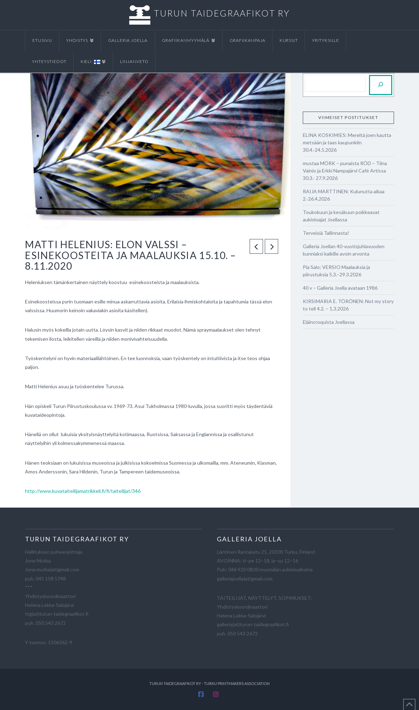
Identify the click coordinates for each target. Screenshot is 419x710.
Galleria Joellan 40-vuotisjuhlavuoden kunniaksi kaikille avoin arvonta (343, 250)
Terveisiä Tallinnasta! (326, 233)
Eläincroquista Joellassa (329, 322)
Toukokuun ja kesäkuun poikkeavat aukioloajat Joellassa (341, 215)
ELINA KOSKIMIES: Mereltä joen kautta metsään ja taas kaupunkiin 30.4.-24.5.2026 (347, 142)
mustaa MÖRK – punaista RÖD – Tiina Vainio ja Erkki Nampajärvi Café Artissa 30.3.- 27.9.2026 (345, 170)
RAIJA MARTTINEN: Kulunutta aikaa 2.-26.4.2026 (343, 195)
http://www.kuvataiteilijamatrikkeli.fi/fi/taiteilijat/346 (82, 491)
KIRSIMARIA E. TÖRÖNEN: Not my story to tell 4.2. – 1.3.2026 (348, 305)
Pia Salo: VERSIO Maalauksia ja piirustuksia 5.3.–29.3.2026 (336, 270)
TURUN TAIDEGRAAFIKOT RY (222, 13)
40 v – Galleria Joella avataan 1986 (340, 288)
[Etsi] (380, 85)
